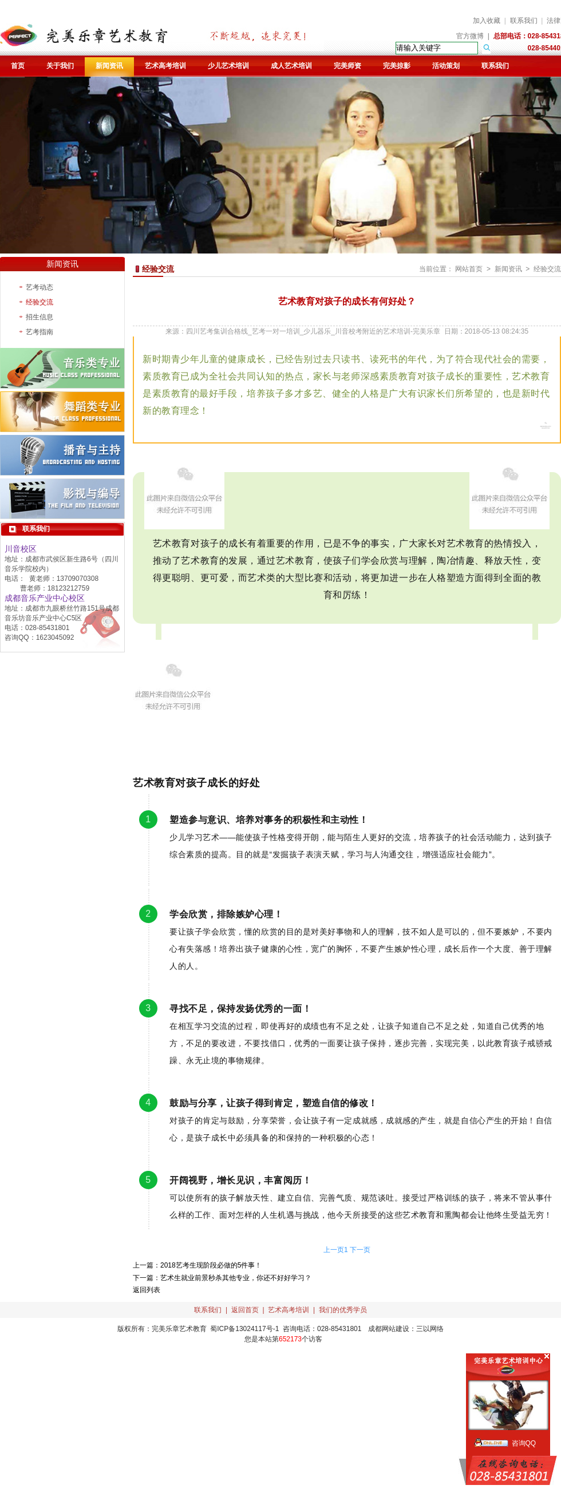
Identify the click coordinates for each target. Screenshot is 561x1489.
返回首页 (245, 1310)
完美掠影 (396, 66)
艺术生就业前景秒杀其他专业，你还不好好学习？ (235, 1278)
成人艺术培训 (291, 66)
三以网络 (430, 1329)
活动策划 (446, 66)
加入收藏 (486, 21)
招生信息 (39, 317)
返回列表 (146, 1290)
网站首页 (469, 269)
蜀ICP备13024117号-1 (244, 1329)
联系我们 (524, 21)
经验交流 (39, 302)
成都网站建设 (388, 1329)
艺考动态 (39, 287)
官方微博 (470, 36)
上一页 (333, 1250)
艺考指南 (39, 332)
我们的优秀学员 (343, 1310)
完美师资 (347, 66)
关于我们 (60, 66)
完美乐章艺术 (172, 1329)
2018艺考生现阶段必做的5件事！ (211, 1265)
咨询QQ (524, 1443)
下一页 (360, 1250)
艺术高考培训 (165, 66)
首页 (18, 66)
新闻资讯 (109, 66)
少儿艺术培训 (228, 66)
